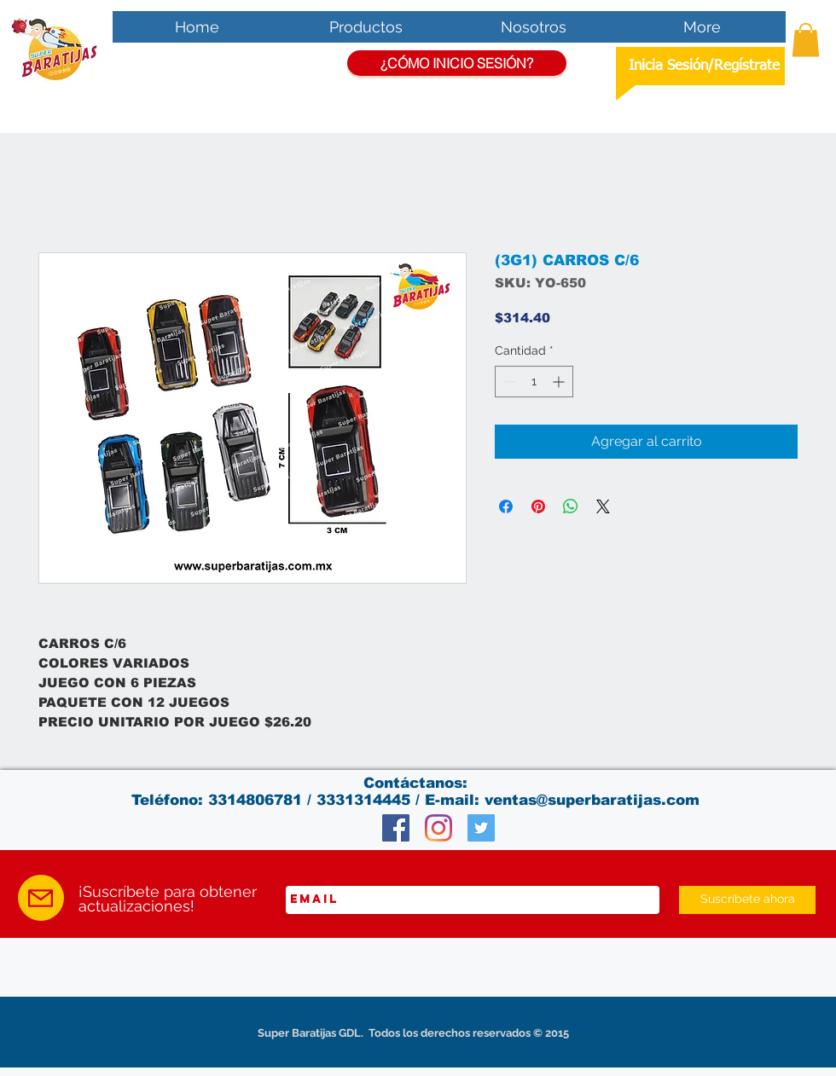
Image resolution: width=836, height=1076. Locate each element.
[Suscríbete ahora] (747, 900)
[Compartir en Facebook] (506, 506)
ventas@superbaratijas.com (592, 800)
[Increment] (560, 381)
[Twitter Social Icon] (481, 828)
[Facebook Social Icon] (395, 828)
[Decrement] (508, 381)
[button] (806, 39)
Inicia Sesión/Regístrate (704, 66)
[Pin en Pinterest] (538, 506)
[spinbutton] (534, 381)
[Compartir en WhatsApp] (570, 506)
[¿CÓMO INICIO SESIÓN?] (456, 63)
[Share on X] (603, 506)
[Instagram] (438, 828)
